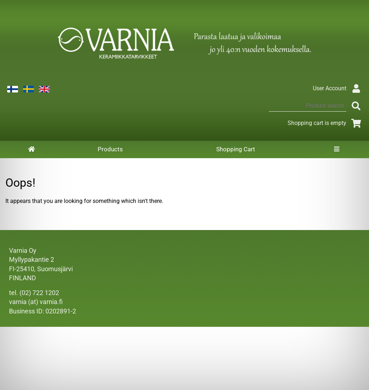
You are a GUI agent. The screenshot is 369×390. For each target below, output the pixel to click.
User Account (338, 88)
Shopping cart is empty (326, 123)
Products (110, 149)
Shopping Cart (235, 149)
